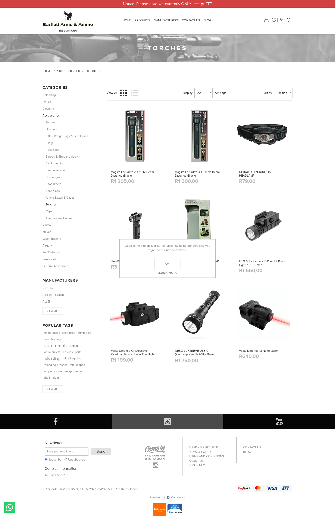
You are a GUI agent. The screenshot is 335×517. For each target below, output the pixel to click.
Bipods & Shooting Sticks (62, 156)
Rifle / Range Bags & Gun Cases (67, 136)
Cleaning (48, 109)
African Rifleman (53, 295)
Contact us (252, 447)
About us (196, 461)
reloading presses (56, 365)
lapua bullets (52, 352)
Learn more (168, 273)
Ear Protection (55, 163)
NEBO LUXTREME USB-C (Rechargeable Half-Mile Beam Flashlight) (195, 354)
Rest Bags (52, 150)
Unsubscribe (76, 459)
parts (78, 352)
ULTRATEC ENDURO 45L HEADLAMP (255, 173)
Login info (197, 465)
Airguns (48, 245)
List (134, 92)
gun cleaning (52, 339)
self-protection (74, 371)
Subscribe (55, 459)
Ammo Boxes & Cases (60, 197)
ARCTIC (48, 288)
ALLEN (47, 301)
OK (167, 264)
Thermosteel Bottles (59, 218)
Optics (47, 102)
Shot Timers (54, 184)
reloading (52, 358)
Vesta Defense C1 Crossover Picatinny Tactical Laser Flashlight (133, 352)
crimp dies (84, 333)
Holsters (51, 129)
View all (53, 311)
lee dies (67, 352)
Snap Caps (53, 191)
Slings (50, 143)
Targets (51, 122)
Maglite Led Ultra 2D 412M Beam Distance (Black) (132, 173)
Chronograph (54, 177)
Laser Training (52, 239)
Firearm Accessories (56, 266)
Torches (51, 204)
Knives (47, 232)
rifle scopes (77, 365)
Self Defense (51, 252)
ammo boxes (52, 333)
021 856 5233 (59, 475)
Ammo (47, 225)
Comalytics (175, 497)
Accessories (68, 70)
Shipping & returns (204, 447)
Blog (247, 452)
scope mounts (53, 371)
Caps (49, 211)
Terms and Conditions (206, 456)
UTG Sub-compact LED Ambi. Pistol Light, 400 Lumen (262, 263)
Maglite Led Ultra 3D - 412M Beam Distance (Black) (197, 173)
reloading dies (71, 358)
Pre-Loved (49, 259)
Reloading (49, 95)
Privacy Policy (200, 452)
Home (48, 70)
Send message (9, 507)
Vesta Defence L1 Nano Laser (258, 351)
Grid (123, 92)
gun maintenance (63, 346)
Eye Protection (55, 170)
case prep (68, 333)
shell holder (51, 378)
